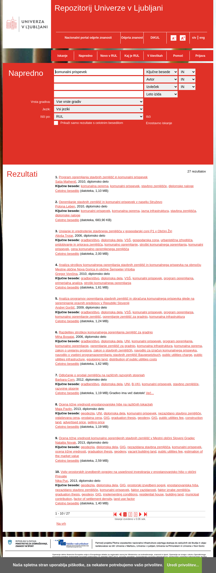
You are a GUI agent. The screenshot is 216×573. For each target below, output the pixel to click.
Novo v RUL (108, 55)
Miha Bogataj (64, 337)
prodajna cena (91, 418)
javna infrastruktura (155, 211)
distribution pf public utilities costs (133, 359)
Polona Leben (65, 206)
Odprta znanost (132, 37)
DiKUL (155, 37)
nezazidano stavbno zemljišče (179, 413)
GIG (106, 418)
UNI (127, 341)
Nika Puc (61, 481)
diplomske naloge (180, 186)
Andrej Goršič (65, 307)
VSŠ (127, 240)
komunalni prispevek (125, 186)
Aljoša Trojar (64, 235)
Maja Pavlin (63, 409)
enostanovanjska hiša (182, 485)
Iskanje (62, 55)
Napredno (86, 55)
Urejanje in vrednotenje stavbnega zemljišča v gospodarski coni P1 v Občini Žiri (115, 231)
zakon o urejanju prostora (73, 350)
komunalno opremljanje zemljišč (78, 316)
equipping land (97, 359)
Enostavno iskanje (159, 123)
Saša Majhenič (65, 181)
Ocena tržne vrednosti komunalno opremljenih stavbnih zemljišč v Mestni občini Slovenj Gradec (127, 438)
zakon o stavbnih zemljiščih (113, 350)
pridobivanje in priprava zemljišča (79, 244)
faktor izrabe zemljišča (174, 490)
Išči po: (45, 116)
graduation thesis (123, 418)
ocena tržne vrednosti (70, 451)
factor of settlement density (93, 499)
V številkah (155, 55)
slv (194, 37)
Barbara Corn (65, 379)
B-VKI (136, 384)
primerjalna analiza (68, 283)
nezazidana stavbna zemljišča (148, 447)
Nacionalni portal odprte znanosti (88, 37)
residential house (151, 494)
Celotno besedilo (67, 191)
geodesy (144, 418)
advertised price (74, 422)
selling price (96, 422)
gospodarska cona (146, 240)
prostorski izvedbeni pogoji (146, 485)
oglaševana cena (67, 418)
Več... (150, 393)
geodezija (88, 413)
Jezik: (46, 109)
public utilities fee (171, 418)
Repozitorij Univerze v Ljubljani (108, 7)
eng (202, 37)
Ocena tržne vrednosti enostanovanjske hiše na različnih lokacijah (106, 404)
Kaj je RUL (131, 55)
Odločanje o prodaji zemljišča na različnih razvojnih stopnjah (102, 375)
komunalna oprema (94, 186)
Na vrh (61, 523)
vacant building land (142, 451)
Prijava (200, 55)
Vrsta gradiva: (41, 102)
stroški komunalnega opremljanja (163, 244)
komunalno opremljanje (121, 244)
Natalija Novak (65, 442)
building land (174, 494)
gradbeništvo (90, 240)
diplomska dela (112, 240)
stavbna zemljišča (183, 211)
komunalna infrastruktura (167, 316)
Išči (148, 116)
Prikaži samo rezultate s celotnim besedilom (91, 123)
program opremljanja (178, 278)
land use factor (124, 499)
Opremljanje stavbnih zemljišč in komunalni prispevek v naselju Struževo (110, 202)
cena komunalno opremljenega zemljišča (100, 249)
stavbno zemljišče (154, 186)
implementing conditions (120, 494)
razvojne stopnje (67, 388)
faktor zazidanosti (143, 490)
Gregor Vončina (66, 274)
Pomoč (178, 55)
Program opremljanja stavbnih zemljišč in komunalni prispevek (103, 177)
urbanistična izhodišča (176, 240)
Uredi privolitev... (183, 565)
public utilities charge (177, 355)
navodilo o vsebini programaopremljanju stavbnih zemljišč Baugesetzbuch (108, 355)
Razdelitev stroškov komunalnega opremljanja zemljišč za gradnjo (106, 332)
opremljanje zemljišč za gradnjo (125, 316)
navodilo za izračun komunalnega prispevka (165, 350)
